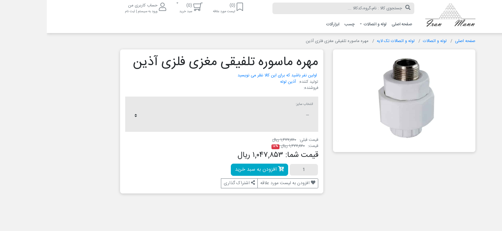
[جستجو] (361, 8)
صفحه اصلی (355, 24)
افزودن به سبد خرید (212, 169)
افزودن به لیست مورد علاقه (241, 183)
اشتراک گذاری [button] (192, 183)
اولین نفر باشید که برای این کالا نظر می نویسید (230, 75)
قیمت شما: (255, 155)
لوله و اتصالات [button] (328, 24)
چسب (303, 24)
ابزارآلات (286, 24)
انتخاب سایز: (257, 104)
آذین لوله (241, 81)
